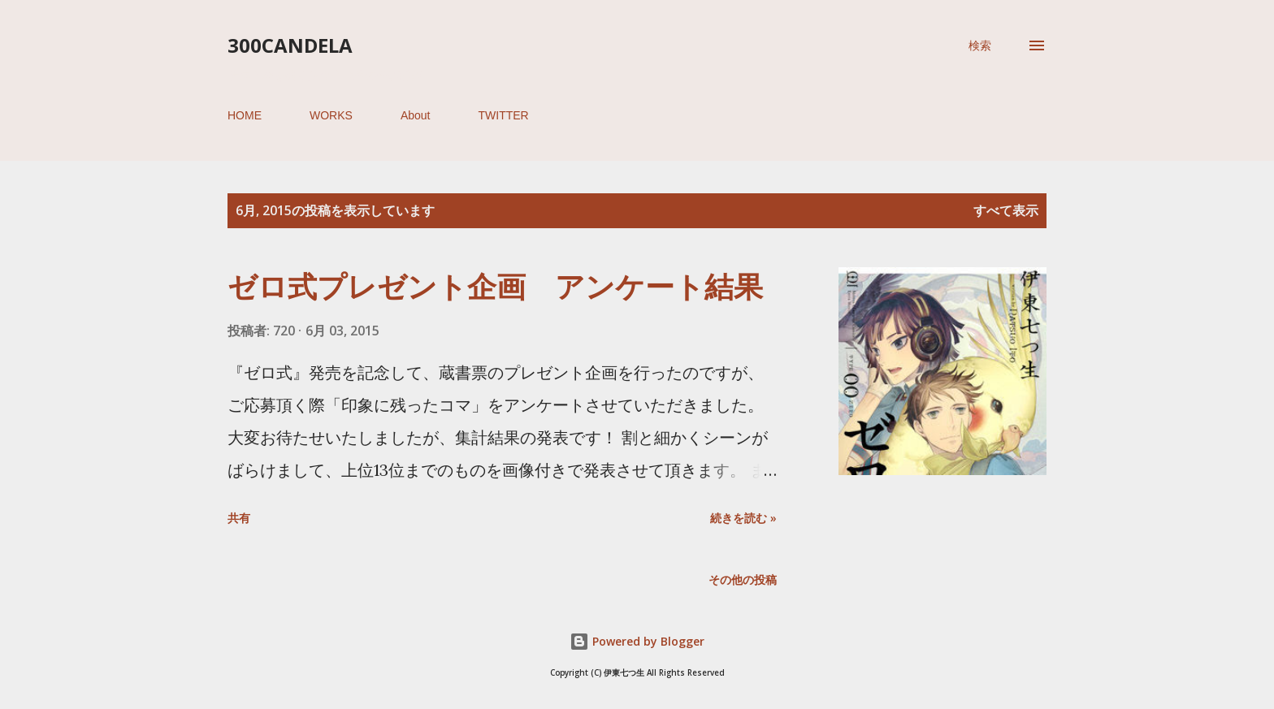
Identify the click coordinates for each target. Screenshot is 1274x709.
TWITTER (503, 115)
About (416, 115)
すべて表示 (1005, 210)
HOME (245, 115)
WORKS (331, 115)
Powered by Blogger (637, 641)
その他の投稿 (742, 579)
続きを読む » (743, 517)
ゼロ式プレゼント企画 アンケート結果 (495, 286)
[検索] (979, 45)
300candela (290, 45)
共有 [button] (239, 517)
